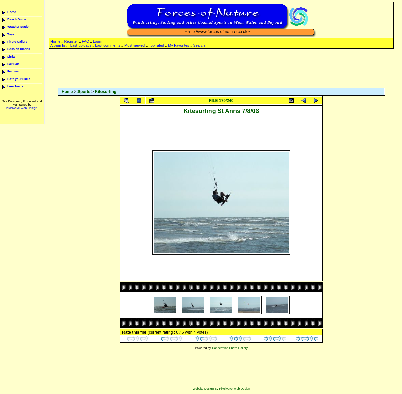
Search (199, 45)
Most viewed (134, 45)
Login (97, 41)
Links (11, 56)
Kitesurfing (105, 91)
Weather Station (18, 26)
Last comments (107, 45)
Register (71, 41)
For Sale (13, 64)
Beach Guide (16, 19)
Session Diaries (18, 49)
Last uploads (80, 45)
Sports (83, 91)
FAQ (85, 41)
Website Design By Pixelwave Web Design (221, 388)
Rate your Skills (18, 79)
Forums (13, 71)
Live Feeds (15, 86)
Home (11, 12)
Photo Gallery (17, 41)
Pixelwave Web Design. (22, 108)
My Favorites (178, 45)
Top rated (156, 45)
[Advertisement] (221, 68)
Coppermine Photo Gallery (230, 348)
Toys (10, 34)
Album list (58, 45)
